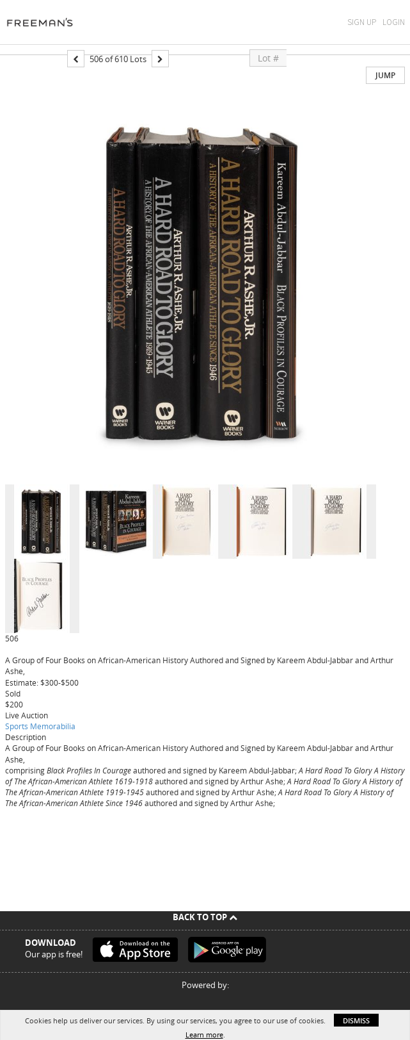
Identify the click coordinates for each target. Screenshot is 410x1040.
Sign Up (361, 22)
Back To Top (205, 917)
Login (393, 22)
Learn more (204, 1034)
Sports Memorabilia (40, 726)
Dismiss (356, 1020)
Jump (385, 75)
